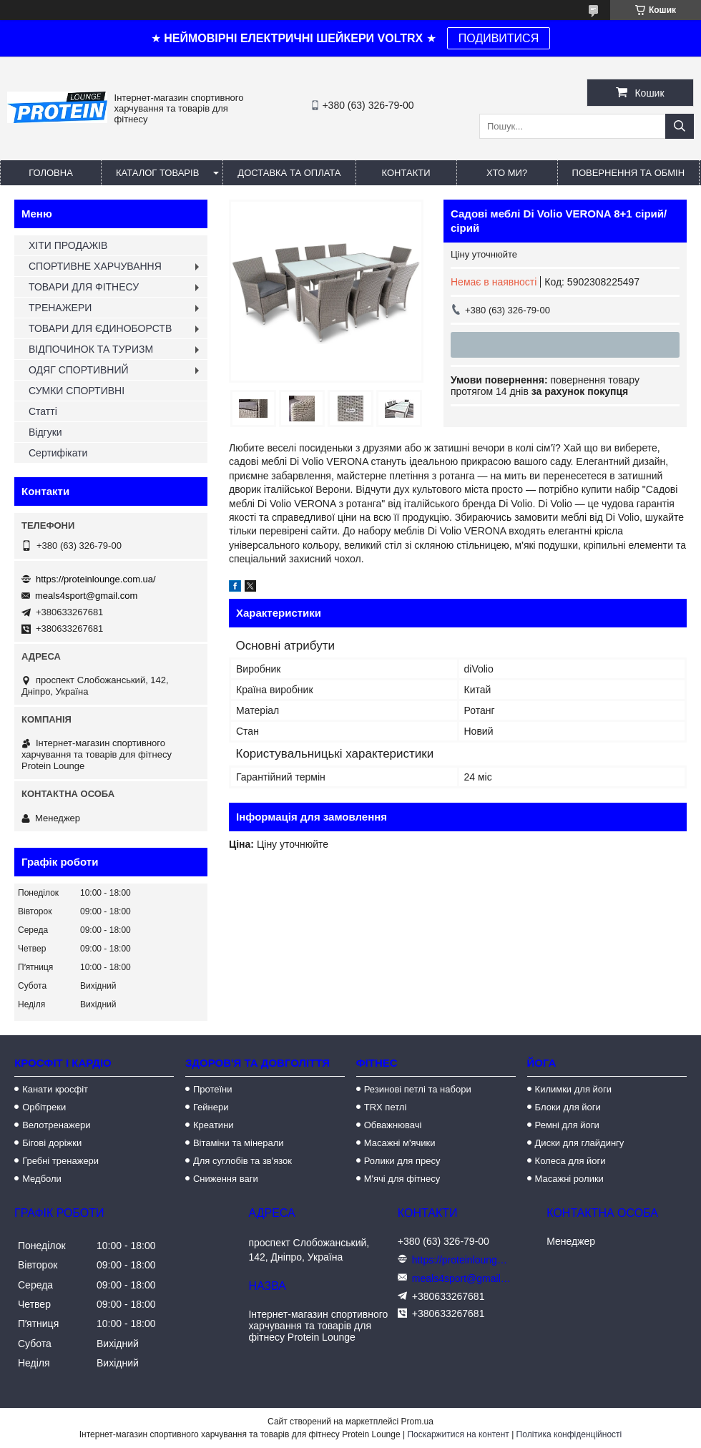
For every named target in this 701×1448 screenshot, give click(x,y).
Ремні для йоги (567, 1125)
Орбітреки (44, 1107)
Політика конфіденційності (569, 1434)
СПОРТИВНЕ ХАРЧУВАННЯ (95, 266)
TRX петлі (385, 1107)
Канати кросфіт (55, 1089)
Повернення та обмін (628, 172)
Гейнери (211, 1107)
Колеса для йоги (570, 1160)
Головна (51, 172)
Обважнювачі (393, 1125)
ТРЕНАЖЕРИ (60, 307)
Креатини (213, 1125)
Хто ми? (506, 172)
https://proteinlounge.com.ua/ (96, 579)
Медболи (42, 1178)
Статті (43, 411)
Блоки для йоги (568, 1107)
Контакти (406, 172)
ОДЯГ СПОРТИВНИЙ (79, 370)
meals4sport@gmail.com (86, 595)
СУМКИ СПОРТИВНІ (76, 390)
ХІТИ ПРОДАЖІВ (68, 245)
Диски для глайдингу (579, 1143)
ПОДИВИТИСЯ (499, 38)
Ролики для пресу (402, 1160)
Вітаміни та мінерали (238, 1143)
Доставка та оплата (288, 172)
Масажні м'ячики (400, 1143)
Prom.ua (417, 1422)
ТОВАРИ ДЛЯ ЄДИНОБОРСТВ (100, 328)
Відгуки (45, 432)
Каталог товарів (157, 172)
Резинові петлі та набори (417, 1089)
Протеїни (212, 1089)
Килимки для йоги (573, 1089)
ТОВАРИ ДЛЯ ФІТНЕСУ (84, 287)
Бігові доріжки (52, 1143)
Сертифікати (58, 453)
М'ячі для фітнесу (402, 1178)
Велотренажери (56, 1125)
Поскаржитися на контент (458, 1434)
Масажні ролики (569, 1178)
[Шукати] (679, 126)
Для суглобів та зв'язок (242, 1160)
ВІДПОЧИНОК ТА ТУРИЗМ (91, 349)
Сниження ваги (225, 1178)
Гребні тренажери (60, 1160)
